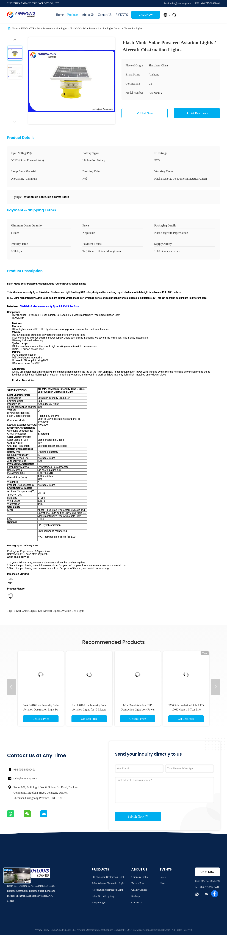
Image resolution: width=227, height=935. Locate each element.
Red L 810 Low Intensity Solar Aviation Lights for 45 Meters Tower (89, 709)
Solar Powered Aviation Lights (52, 28)
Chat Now (146, 15)
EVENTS (122, 15)
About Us (88, 15)
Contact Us (105, 15)
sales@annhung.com (25, 778)
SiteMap (135, 896)
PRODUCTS (27, 28)
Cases (163, 877)
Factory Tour (137, 883)
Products (72, 15)
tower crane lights (25, 610)
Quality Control (139, 889)
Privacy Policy (41, 930)
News (162, 883)
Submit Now (138, 816)
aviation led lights (72, 610)
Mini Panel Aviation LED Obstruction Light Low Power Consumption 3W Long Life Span (137, 709)
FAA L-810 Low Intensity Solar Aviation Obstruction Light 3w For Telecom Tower (41, 709)
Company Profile (139, 877)
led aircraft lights (49, 610)
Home (60, 15)
